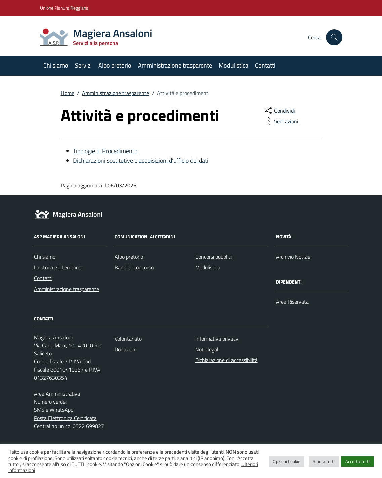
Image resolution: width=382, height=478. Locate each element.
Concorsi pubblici (213, 257)
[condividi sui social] (279, 110)
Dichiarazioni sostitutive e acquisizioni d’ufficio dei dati (140, 160)
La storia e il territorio (57, 267)
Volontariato (128, 339)
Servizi (83, 65)
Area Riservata (292, 302)
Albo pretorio (114, 65)
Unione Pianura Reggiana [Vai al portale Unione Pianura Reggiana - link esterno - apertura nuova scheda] (64, 7)
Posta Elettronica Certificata (65, 418)
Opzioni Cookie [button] (286, 461)
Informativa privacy (216, 339)
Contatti (265, 65)
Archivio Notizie (293, 257)
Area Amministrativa (57, 394)
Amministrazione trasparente (175, 65)
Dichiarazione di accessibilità (226, 360)
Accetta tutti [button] (357, 461)
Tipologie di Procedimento (105, 151)
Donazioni (125, 349)
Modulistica (233, 65)
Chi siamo (55, 65)
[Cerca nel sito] (334, 37)
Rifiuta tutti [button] (324, 461)
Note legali (207, 349)
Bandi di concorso (134, 267)
